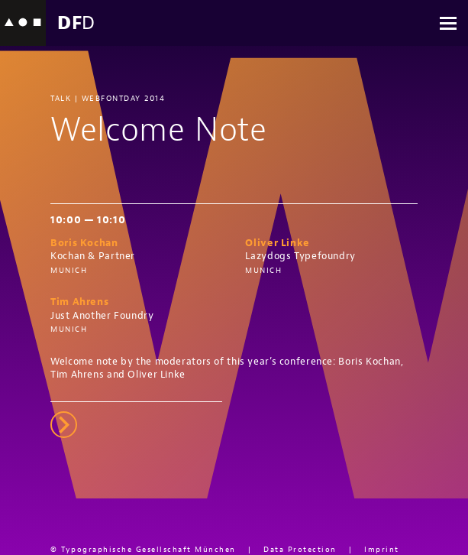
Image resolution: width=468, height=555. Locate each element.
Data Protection (300, 549)
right (63, 424)
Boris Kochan (84, 243)
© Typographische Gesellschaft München (143, 549)
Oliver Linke (277, 243)
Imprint (381, 549)
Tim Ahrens (79, 302)
